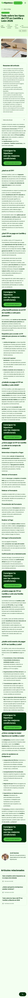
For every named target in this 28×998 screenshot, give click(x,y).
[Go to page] (7, 3)
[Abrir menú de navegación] (25, 3)
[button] (14, 120)
